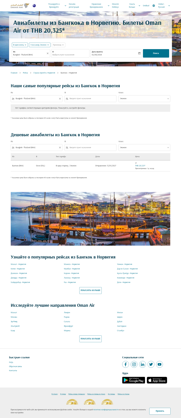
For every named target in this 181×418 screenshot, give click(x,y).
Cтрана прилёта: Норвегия (44, 73)
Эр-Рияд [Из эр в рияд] (14, 322)
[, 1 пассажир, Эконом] (38, 44)
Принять (160, 411)
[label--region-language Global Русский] (161, 6)
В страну (55, 394)
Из (14, 52)
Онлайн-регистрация (74, 5)
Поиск (156, 53)
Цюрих (119, 317)
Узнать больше (135, 6)
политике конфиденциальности (106, 410)
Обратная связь (15, 366)
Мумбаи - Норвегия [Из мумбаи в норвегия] (72, 269)
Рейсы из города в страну (96, 394)
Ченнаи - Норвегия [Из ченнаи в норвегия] (124, 264)
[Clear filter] (59, 98)
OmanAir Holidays (115, 5)
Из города (111, 394)
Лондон (67, 313)
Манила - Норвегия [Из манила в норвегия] (72, 264)
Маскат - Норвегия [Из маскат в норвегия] (18, 264)
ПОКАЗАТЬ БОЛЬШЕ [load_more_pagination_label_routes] (90, 290)
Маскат (14, 313)
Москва (14, 317)
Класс (121, 93)
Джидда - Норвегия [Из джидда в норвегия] (18, 278)
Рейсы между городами (76, 394)
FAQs (11, 362)
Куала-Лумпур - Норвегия (127, 273)
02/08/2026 (97, 55)
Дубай (119, 322)
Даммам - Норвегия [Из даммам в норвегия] (19, 273)
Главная (14, 73)
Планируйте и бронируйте (58, 6)
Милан (120, 313)
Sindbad (146, 6)
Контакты (13, 371)
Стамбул (120, 331)
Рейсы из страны (123, 394)
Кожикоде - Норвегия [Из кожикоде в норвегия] (125, 278)
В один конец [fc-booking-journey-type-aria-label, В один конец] (18, 45)
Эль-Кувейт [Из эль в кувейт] (15, 326)
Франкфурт (68, 326)
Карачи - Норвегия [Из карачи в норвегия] (71, 273)
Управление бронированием (100, 6)
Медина (67, 331)
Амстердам (121, 326)
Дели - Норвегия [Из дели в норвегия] (123, 282)
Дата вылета (97, 52)
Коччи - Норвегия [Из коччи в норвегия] (18, 269)
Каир (13, 331)
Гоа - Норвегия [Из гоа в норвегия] (70, 282)
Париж (66, 317)
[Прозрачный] (48, 53)
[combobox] (29, 54)
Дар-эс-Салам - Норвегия (127, 269)
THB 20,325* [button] (48, 31)
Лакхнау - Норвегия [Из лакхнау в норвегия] (72, 278)
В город (63, 394)
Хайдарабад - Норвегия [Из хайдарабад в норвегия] (20, 282)
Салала (67, 322)
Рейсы (25, 73)
